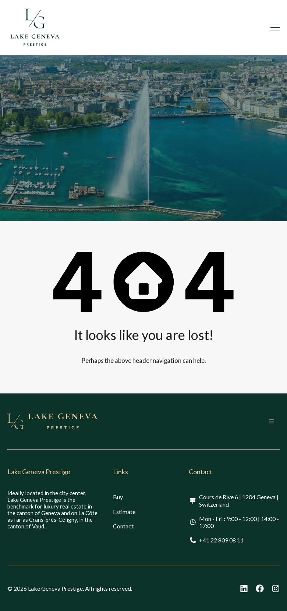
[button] (272, 421)
